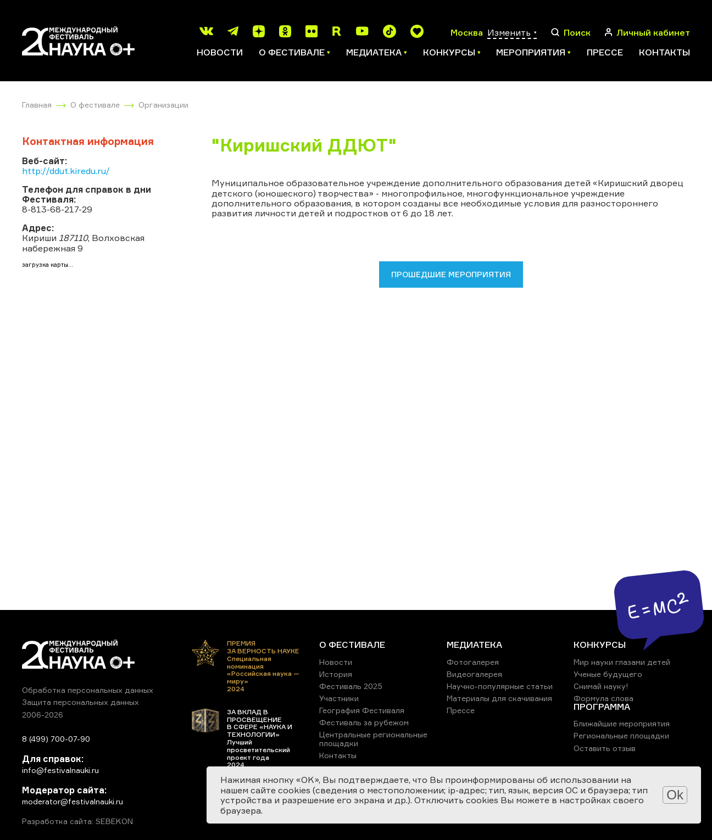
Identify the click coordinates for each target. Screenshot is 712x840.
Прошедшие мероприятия (451, 274)
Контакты (664, 52)
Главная (37, 104)
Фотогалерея (473, 662)
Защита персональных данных (80, 702)
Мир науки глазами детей (622, 662)
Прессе (605, 52)
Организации (163, 104)
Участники (339, 698)
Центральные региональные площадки (373, 739)
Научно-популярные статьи (500, 686)
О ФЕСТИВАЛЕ (352, 644)
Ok (674, 794)
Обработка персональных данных (87, 690)
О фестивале (95, 104)
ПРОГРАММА (602, 706)
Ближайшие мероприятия (622, 723)
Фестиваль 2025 (350, 686)
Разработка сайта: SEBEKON (77, 821)
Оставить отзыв (605, 748)
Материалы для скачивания (499, 698)
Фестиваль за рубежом (364, 722)
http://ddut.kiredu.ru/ (66, 171)
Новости (220, 52)
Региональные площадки (621, 735)
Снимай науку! (601, 686)
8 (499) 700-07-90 (56, 738)
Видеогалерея (474, 674)
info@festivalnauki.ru (60, 770)
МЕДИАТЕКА (474, 644)
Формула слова (603, 698)
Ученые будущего (608, 674)
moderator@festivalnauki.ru (72, 801)
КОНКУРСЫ (600, 644)
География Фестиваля (361, 710)
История (335, 674)
